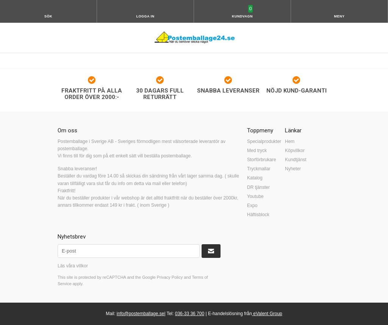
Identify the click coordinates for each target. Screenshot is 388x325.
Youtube (255, 196)
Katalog (255, 178)
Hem (289, 141)
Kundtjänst (296, 159)
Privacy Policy (170, 277)
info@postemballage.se (140, 313)
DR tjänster (258, 187)
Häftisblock (258, 214)
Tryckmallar (259, 168)
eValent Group (267, 313)
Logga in (145, 16)
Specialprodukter (264, 141)
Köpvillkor (295, 150)
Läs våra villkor (73, 265)
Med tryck (257, 150)
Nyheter (293, 168)
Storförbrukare (261, 159)
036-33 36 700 (189, 313)
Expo (252, 205)
